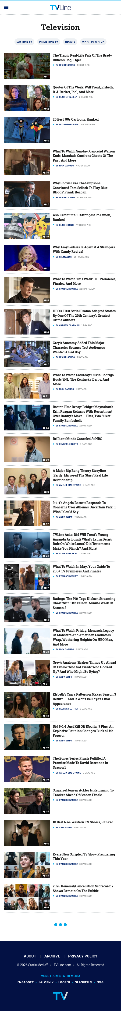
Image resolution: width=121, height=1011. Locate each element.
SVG (100, 982)
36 (47, 172)
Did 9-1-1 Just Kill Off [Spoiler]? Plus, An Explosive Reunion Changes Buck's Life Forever (83, 731)
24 (47, 428)
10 (47, 236)
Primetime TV (48, 42)
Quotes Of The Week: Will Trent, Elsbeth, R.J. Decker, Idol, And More (83, 89)
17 (47, 524)
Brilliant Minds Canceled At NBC (77, 438)
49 (47, 748)
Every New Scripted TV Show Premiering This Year (84, 856)
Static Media (37, 965)
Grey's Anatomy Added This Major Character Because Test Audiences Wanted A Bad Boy (79, 347)
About (30, 956)
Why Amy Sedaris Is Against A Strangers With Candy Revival (84, 249)
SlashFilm (83, 982)
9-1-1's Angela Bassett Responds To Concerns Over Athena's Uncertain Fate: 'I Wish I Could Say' (84, 507)
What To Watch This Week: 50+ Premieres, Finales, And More (84, 281)
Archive (52, 956)
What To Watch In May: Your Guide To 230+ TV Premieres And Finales (81, 568)
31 (47, 684)
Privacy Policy (82, 956)
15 (47, 811)
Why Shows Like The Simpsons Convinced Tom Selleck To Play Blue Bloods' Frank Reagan (80, 187)
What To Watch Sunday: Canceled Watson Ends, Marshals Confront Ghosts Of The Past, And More (84, 155)
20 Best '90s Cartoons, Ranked (76, 119)
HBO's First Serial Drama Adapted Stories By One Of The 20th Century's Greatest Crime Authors (84, 315)
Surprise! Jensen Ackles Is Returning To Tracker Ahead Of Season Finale (83, 792)
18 (47, 716)
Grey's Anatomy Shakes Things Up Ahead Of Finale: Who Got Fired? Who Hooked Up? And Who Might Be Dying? (84, 667)
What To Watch (93, 42)
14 (47, 875)
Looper (64, 982)
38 (47, 652)
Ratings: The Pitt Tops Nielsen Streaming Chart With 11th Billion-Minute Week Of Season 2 (84, 603)
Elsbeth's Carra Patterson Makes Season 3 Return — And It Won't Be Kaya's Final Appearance (84, 699)
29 (47, 460)
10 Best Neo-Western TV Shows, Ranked (83, 822)
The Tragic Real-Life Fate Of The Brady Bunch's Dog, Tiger (82, 57)
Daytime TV (24, 42)
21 (47, 396)
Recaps (70, 42)
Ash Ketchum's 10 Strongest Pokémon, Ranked (82, 217)
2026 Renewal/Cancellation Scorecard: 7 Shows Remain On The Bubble (83, 888)
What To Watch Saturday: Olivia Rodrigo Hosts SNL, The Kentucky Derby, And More (83, 379)
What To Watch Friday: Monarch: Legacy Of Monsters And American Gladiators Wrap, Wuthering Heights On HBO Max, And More (83, 637)
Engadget (26, 982)
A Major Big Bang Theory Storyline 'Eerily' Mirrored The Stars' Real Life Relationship (80, 475)
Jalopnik (46, 982)
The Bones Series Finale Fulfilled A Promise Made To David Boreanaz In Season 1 (80, 763)
